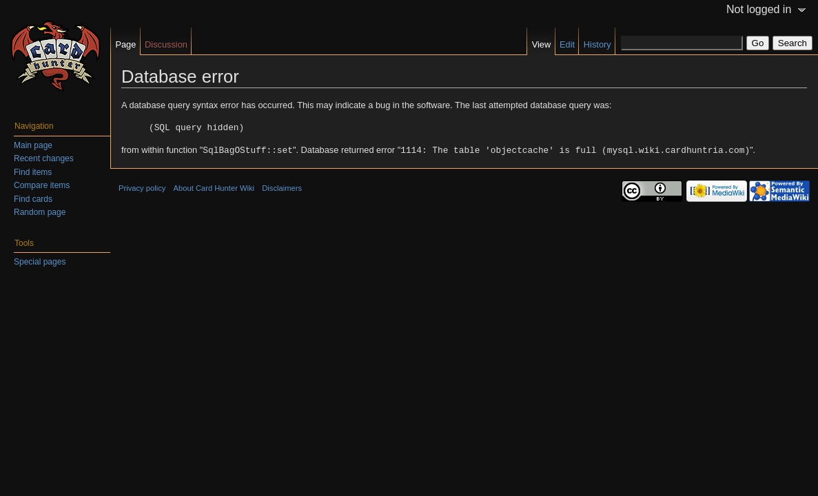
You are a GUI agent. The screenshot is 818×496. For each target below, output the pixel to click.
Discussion (166, 44)
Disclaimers (282, 187)
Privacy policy (142, 187)
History (597, 44)
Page (125, 44)
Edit (567, 44)
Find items (33, 172)
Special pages (39, 262)
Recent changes (44, 158)
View (541, 44)
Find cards (33, 199)
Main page (33, 145)
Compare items (42, 185)
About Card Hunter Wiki (214, 187)
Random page (39, 212)
